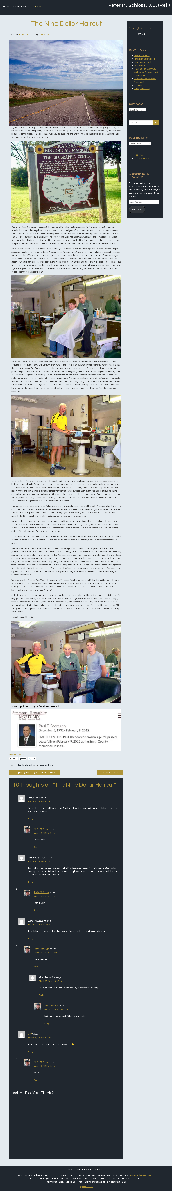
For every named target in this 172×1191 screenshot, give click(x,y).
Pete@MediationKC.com (140, 1175)
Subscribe (137, 209)
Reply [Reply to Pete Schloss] (36, 847)
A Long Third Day (142, 88)
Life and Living (31, 765)
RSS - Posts (139, 155)
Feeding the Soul (20, 6)
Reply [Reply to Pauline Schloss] (30, 882)
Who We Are (139, 65)
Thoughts (36, 6)
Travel (50, 765)
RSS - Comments (141, 158)
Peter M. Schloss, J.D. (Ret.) (139, 5)
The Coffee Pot (110, 772)
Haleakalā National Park (144, 59)
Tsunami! (138, 85)
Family (21, 765)
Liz (29, 1034)
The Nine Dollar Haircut (66, 23)
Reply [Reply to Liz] (30, 1051)
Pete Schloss (45, 34)
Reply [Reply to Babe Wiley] (30, 818)
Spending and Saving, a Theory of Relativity (35, 772)
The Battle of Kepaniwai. (145, 68)
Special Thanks (86, 1186)
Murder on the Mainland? (145, 78)
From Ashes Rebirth (143, 62)
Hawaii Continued (142, 55)
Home (6, 6)
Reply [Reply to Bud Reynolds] (30, 938)
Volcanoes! (139, 82)
